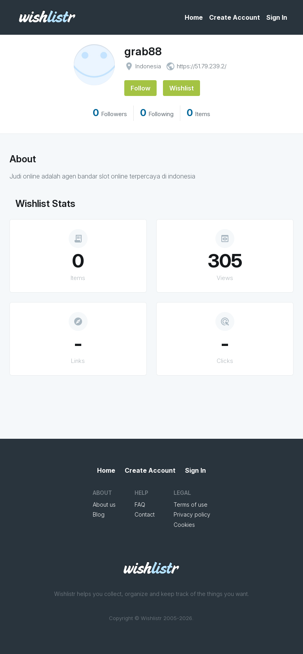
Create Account (234, 17)
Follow (140, 88)
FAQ (140, 504)
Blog (99, 514)
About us (104, 504)
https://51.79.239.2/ (201, 66)
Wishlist (181, 88)
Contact (145, 514)
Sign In (276, 17)
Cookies (184, 524)
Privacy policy (192, 514)
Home (194, 17)
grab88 (143, 51)
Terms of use (191, 504)
